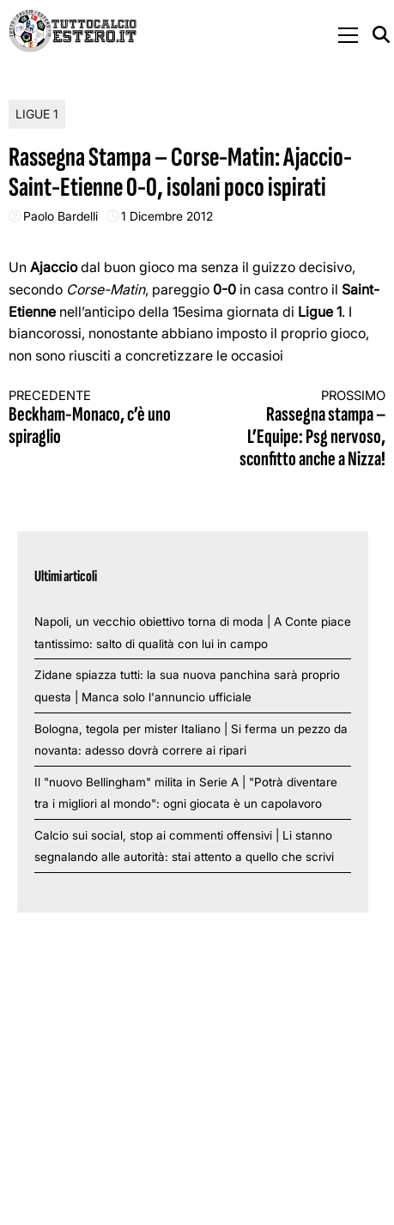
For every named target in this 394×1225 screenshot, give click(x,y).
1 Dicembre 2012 (167, 216)
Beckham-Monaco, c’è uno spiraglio (94, 418)
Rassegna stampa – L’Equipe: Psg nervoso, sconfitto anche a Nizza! (300, 429)
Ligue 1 (36, 113)
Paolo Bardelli (60, 216)
